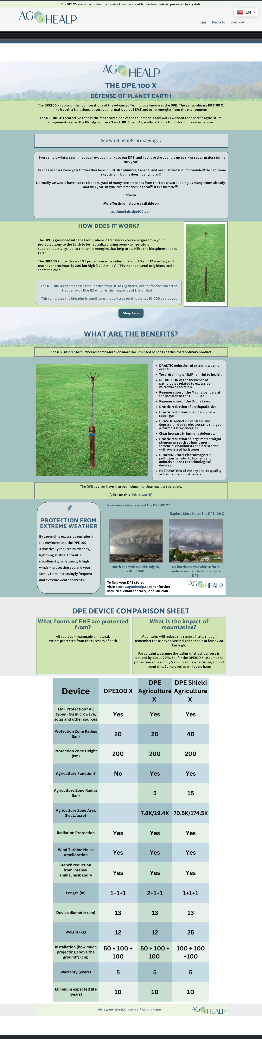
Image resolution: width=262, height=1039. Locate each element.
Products (218, 22)
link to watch (141, 495)
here (72, 352)
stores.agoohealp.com (134, 587)
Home (202, 22)
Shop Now (238, 22)
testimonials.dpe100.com (131, 212)
